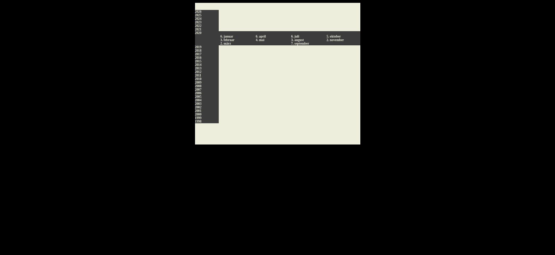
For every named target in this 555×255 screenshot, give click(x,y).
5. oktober (334, 36)
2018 (198, 50)
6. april (261, 36)
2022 (198, 26)
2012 (198, 72)
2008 (198, 86)
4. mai (260, 40)
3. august (297, 40)
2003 (198, 104)
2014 (198, 65)
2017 (198, 54)
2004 (198, 100)
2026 (198, 11)
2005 (198, 96)
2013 (198, 68)
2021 (198, 29)
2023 (198, 22)
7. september (300, 43)
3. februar (228, 40)
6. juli (295, 36)
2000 (198, 114)
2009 (198, 82)
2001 (198, 111)
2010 (198, 79)
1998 (198, 121)
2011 (198, 75)
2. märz (226, 43)
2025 (198, 15)
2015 (198, 61)
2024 (198, 19)
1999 (198, 118)
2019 (198, 47)
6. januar (227, 36)
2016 (198, 58)
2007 (198, 89)
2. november (335, 40)
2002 (198, 107)
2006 (198, 93)
